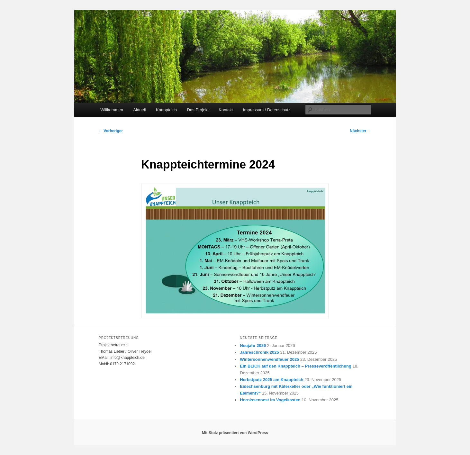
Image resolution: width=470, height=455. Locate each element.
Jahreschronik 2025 (259, 352)
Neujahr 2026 (253, 345)
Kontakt (226, 109)
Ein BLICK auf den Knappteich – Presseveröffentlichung (295, 366)
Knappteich (166, 109)
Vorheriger (111, 131)
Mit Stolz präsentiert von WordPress (235, 433)
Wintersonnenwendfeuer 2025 (269, 359)
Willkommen (111, 109)
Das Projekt (198, 109)
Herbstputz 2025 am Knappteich (271, 379)
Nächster (360, 131)
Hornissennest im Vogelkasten (270, 399)
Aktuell (139, 109)
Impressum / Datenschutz (266, 109)
